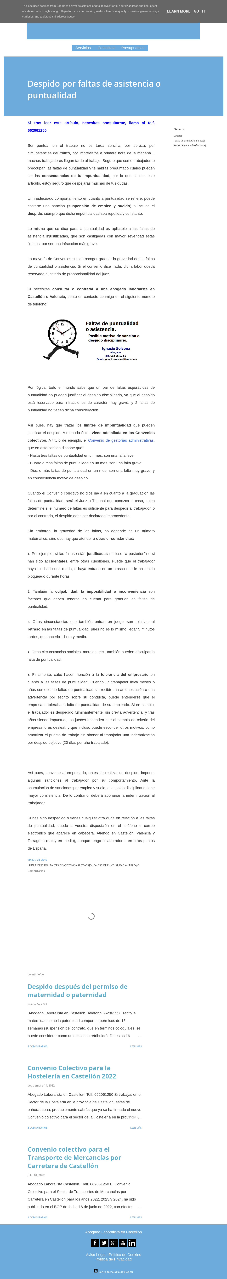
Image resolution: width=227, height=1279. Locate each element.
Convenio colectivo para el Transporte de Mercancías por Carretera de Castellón (74, 1157)
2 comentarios (37, 1046)
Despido (178, 135)
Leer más (136, 1046)
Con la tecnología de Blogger (113, 1272)
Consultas (106, 48)
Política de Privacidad (113, 1259)
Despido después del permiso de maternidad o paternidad (78, 990)
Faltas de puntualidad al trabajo (190, 145)
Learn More (178, 11)
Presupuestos (132, 48)
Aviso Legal (95, 1255)
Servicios (83, 48)
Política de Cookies (125, 1255)
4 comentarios (37, 1217)
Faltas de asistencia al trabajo (189, 140)
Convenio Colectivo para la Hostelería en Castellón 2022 (72, 1072)
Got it (200, 11)
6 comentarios (37, 1127)
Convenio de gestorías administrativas (121, 440)
